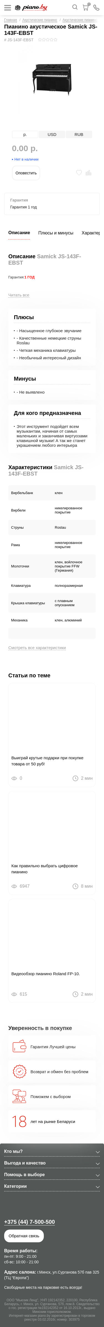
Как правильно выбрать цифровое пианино (44, 868)
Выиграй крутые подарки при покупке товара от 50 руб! (47, 760)
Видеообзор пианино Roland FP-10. (45, 973)
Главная (10, 20)
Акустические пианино (39, 20)
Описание (19, 232)
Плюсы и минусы (55, 233)
